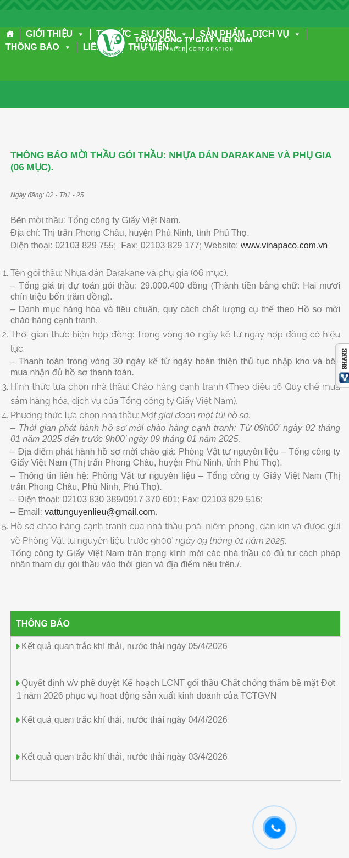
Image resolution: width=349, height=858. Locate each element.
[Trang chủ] (10, 34)
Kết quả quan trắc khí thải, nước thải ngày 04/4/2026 (124, 719)
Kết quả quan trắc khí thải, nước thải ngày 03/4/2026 (124, 756)
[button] (79, 33)
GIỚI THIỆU (55, 33)
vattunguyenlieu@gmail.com (100, 512)
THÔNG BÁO (38, 47)
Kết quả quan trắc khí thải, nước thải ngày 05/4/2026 (124, 646)
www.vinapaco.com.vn (284, 245)
